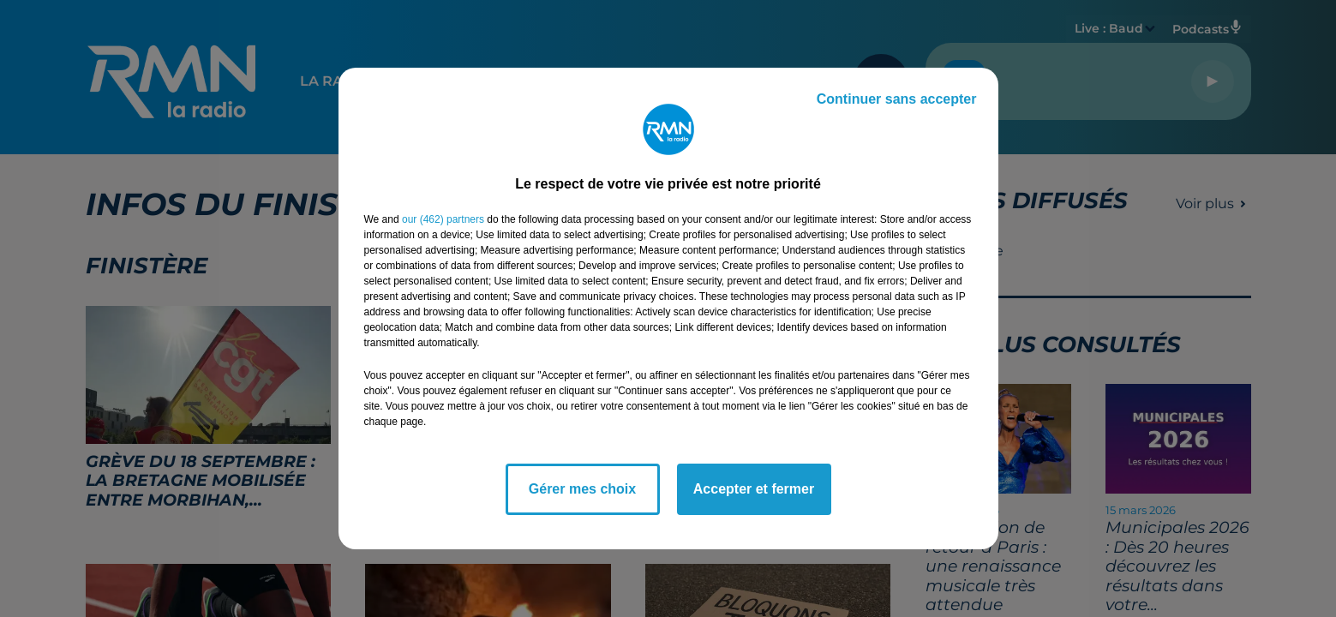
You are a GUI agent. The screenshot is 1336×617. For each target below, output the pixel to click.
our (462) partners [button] (443, 219)
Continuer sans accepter (897, 99)
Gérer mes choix (582, 489)
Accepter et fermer (753, 489)
